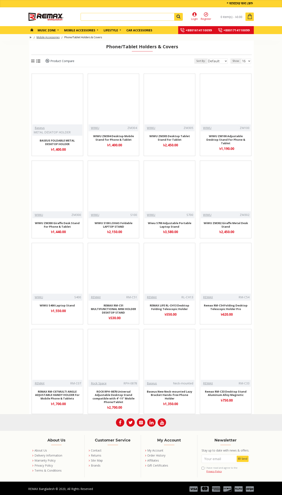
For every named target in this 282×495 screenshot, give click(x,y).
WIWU (95, 128)
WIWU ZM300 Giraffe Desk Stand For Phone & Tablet (57, 224)
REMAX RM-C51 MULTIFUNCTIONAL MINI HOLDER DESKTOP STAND (113, 309)
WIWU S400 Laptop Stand (57, 305)
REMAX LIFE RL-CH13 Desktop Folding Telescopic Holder (169, 307)
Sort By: (197, 61)
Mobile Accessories (48, 37)
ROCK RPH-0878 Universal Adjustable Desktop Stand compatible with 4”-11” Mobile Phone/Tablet (114, 397)
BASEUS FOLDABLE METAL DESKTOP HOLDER (57, 142)
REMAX (96, 297)
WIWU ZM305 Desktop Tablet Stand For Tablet (169, 138)
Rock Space (99, 383)
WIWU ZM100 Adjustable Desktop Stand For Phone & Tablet (225, 139)
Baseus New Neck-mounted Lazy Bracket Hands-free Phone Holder (169, 395)
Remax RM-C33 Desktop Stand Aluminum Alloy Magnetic (225, 393)
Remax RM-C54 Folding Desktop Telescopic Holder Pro (226, 307)
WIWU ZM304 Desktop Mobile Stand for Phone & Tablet (113, 138)
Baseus (40, 128)
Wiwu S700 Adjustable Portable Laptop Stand (169, 224)
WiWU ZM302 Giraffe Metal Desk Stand (226, 224)
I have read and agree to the (220, 469)
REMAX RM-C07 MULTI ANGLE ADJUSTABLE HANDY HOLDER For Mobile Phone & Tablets (57, 395)
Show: (237, 61)
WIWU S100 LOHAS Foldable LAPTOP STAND (113, 224)
